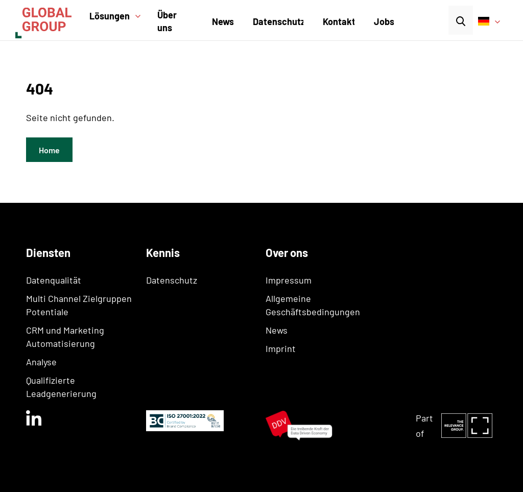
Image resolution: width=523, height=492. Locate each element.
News (223, 21)
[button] (118, 22)
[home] (49, 20)
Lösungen (109, 15)
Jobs (384, 21)
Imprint (281, 348)
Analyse (41, 361)
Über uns (167, 21)
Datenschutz (279, 21)
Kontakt (339, 21)
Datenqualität (53, 280)
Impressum (289, 280)
